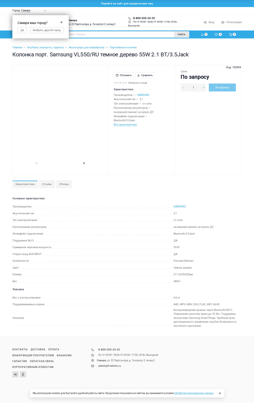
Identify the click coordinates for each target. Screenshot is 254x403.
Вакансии (64, 355)
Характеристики (25, 184)
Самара (25, 10)
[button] (191, 10)
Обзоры (64, 184)
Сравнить (145, 75)
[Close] (219, 393)
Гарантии (19, 361)
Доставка (38, 349)
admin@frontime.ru (109, 365)
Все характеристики (125, 124)
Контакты (20, 349)
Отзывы (47, 184)
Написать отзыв (137, 82)
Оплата (53, 349)
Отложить (124, 75)
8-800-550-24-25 (141, 18)
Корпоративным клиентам (33, 367)
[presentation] (37, 163)
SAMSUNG (143, 95)
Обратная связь (42, 361)
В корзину (222, 87)
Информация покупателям (33, 355)
